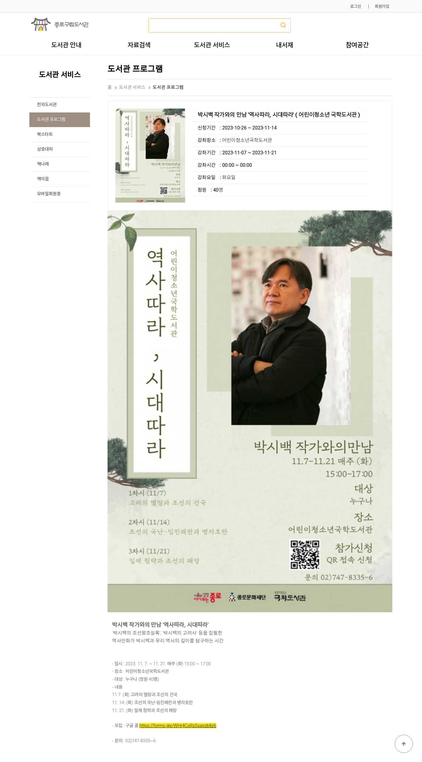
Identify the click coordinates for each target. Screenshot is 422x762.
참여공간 (357, 45)
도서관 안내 (66, 45)
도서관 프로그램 (51, 119)
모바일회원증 (49, 193)
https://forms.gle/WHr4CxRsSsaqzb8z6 (177, 580)
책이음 (43, 179)
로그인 (355, 6)
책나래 (43, 164)
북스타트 (45, 134)
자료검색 (139, 45)
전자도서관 (47, 104)
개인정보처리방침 (310, 743)
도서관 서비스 (212, 45)
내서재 (284, 45)
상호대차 (45, 149)
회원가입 (382, 6)
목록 (382, 633)
